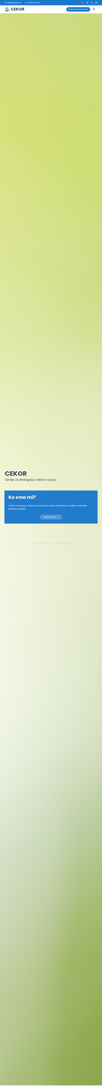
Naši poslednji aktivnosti (78, 9)
